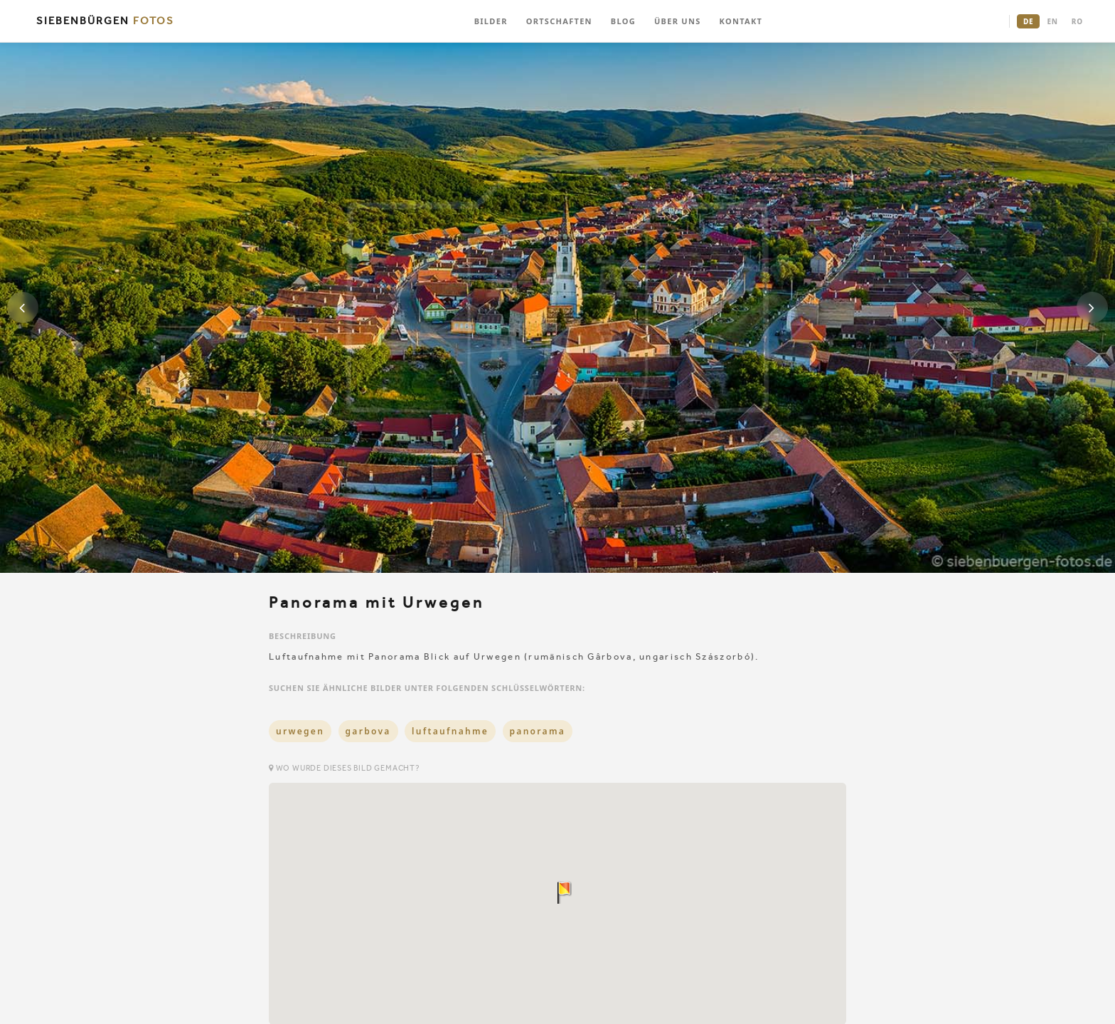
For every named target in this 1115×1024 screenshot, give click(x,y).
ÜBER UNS (677, 21)
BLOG (623, 21)
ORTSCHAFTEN (559, 21)
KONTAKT (741, 21)
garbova (368, 731)
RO (1077, 21)
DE (1028, 21)
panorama (538, 731)
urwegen (300, 731)
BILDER (491, 21)
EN (1052, 21)
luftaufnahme (450, 731)
